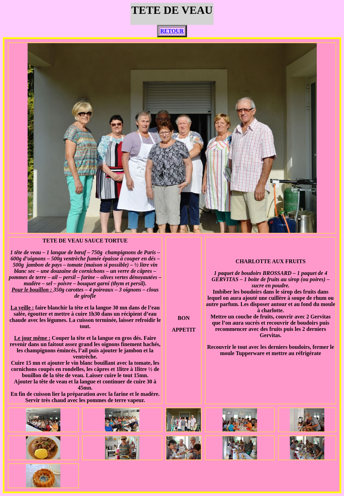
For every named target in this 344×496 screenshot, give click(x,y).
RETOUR (172, 31)
